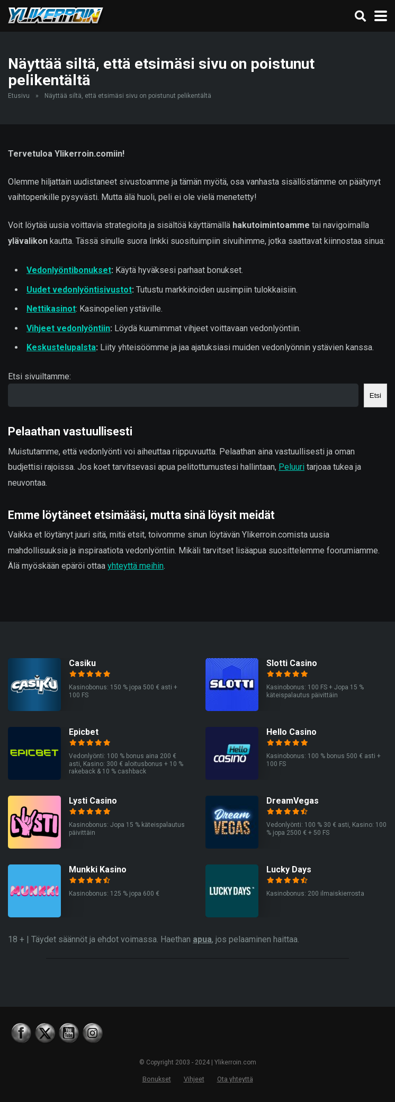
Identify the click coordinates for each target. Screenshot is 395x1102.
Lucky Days (288, 869)
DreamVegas (292, 801)
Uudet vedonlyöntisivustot (79, 290)
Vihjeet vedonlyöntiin (68, 328)
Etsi (375, 395)
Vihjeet (194, 1079)
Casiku (82, 663)
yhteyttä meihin (135, 566)
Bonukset (156, 1079)
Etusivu (19, 95)
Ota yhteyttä (235, 1079)
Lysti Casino (93, 801)
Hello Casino (291, 732)
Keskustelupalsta (61, 347)
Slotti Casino (291, 663)
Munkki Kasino (98, 869)
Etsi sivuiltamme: (39, 376)
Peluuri (291, 467)
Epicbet (83, 732)
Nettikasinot (51, 309)
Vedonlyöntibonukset (68, 270)
